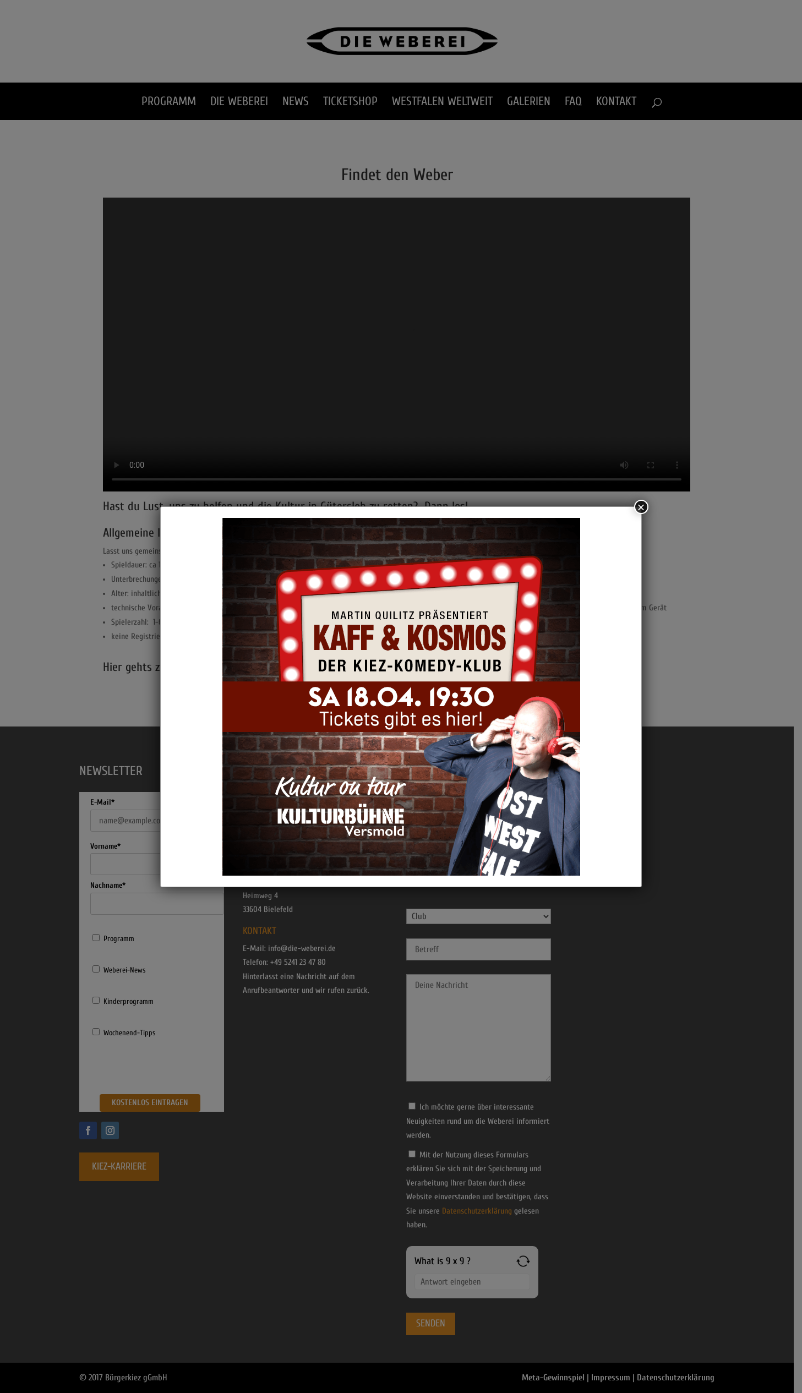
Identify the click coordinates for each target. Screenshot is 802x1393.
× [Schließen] (641, 507)
